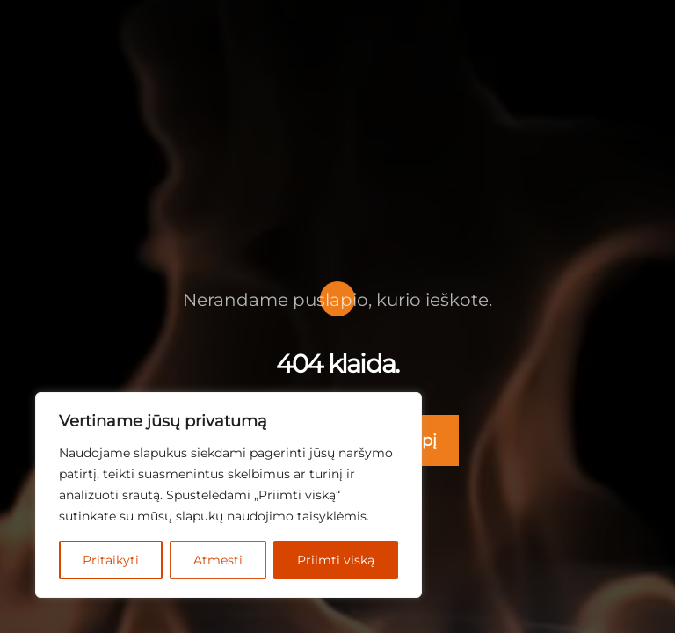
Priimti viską (336, 559)
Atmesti (219, 559)
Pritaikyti (111, 559)
